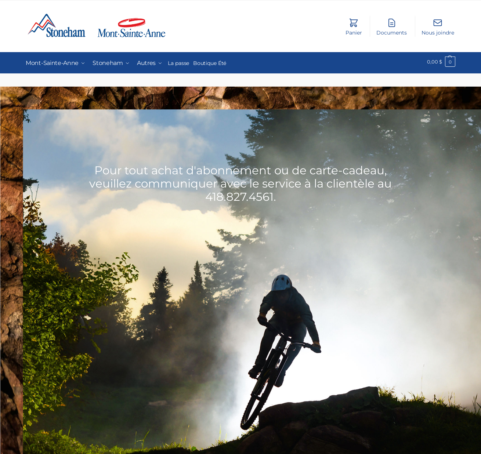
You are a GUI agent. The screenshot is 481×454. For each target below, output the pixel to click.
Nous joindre (438, 27)
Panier (354, 27)
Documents (391, 27)
